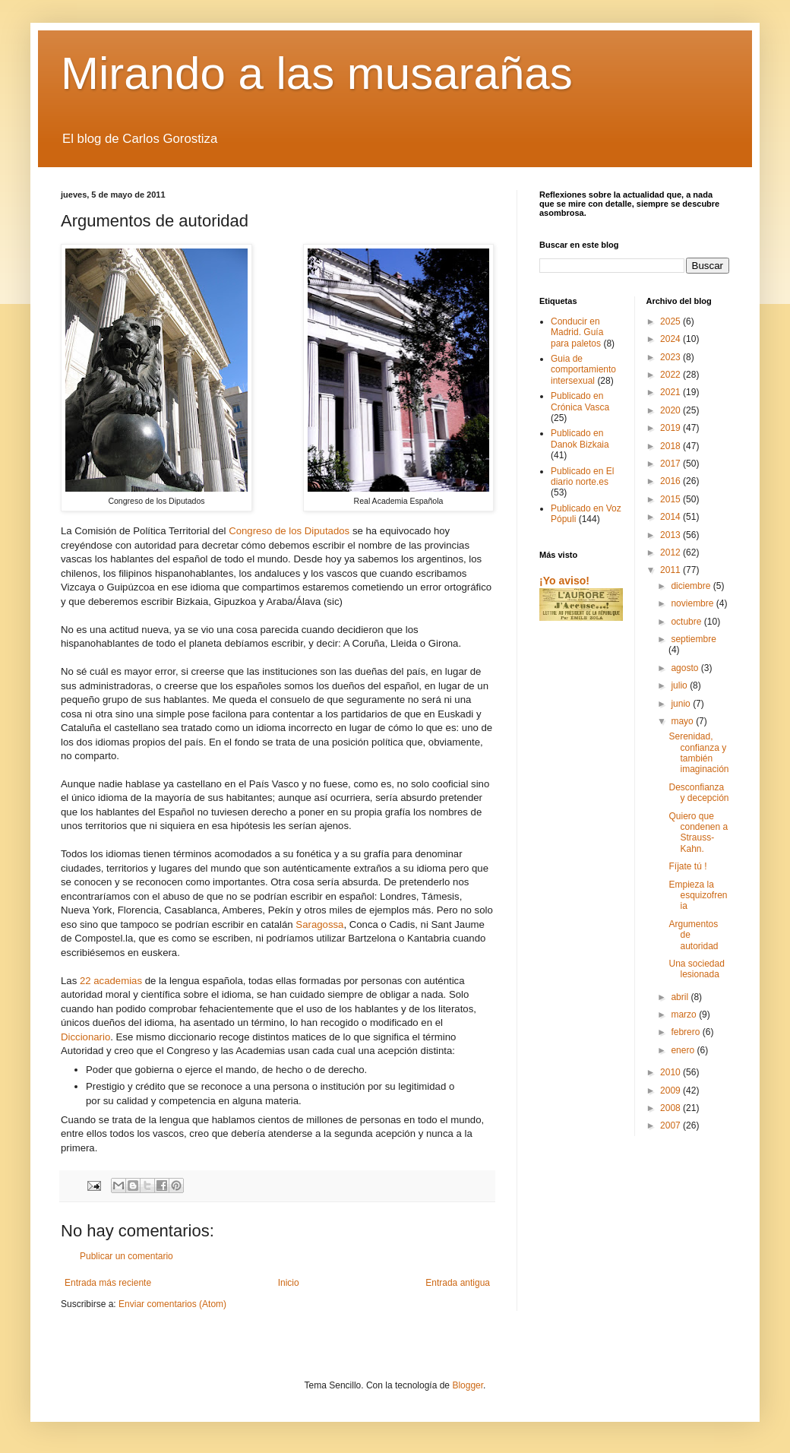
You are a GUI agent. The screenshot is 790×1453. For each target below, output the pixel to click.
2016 (671, 481)
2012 (671, 552)
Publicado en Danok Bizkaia (580, 438)
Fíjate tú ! (687, 866)
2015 (671, 499)
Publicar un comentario (126, 1256)
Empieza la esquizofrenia (697, 895)
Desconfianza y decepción (698, 792)
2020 (671, 410)
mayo (683, 721)
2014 (671, 516)
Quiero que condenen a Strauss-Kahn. (698, 832)
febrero (686, 1032)
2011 (671, 570)
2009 (671, 1090)
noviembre (693, 603)
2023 (671, 357)
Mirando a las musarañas (317, 73)
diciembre (692, 586)
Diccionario (85, 1037)
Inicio (288, 1282)
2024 (671, 339)
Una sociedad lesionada (696, 969)
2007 (671, 1125)
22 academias (111, 980)
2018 (671, 446)
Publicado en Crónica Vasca (580, 401)
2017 (671, 463)
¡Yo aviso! (564, 581)
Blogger (467, 1385)
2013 (671, 535)
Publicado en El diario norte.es (582, 476)
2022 (671, 374)
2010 (671, 1072)
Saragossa (319, 924)
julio (680, 685)
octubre (687, 621)
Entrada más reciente (108, 1282)
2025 (671, 321)
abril (680, 997)
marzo (685, 1014)
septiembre (693, 639)
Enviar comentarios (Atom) (172, 1304)
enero (684, 1050)
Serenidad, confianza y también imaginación (698, 752)
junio (682, 703)
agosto (685, 668)
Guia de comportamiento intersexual (583, 369)
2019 (671, 428)
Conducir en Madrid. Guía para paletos (577, 332)
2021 (671, 392)
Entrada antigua (457, 1282)
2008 (671, 1108)
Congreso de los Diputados (289, 531)
